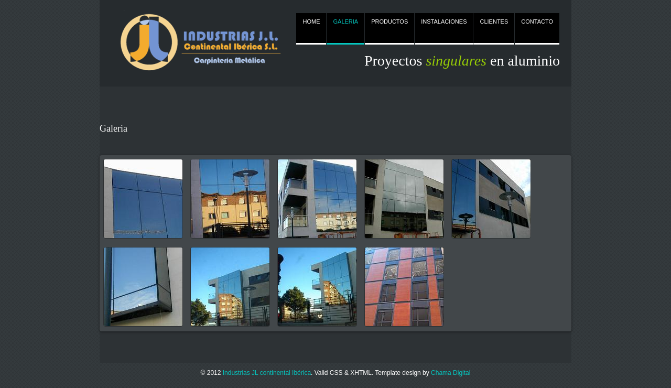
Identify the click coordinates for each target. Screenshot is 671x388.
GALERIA (345, 21)
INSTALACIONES (444, 21)
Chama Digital (450, 372)
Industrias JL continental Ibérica (267, 372)
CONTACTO (537, 21)
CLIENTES (494, 21)
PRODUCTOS (389, 21)
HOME (311, 21)
